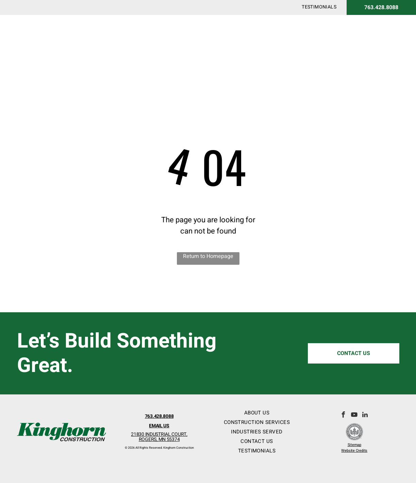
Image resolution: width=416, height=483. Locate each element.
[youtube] (354, 415)
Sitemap (354, 445)
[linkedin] (365, 415)
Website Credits (354, 450)
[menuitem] (319, 7)
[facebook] (343, 415)
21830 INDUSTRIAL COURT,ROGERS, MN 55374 (159, 437)
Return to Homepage (208, 256)
